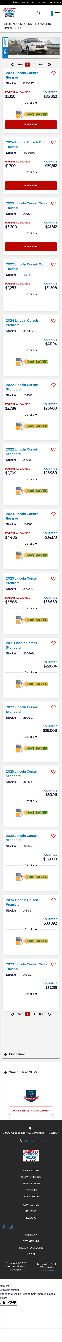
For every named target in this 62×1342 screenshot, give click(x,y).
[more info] (31, 137)
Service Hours (31, 1177)
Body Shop (31, 1190)
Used (5, 53)
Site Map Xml (31, 1241)
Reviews (31, 1211)
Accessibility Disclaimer (31, 1110)
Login (31, 1254)
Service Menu (31, 1183)
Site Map (31, 1234)
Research (31, 1217)
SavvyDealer (47, 1270)
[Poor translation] (12, 1303)
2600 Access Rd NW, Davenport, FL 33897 (29, 2)
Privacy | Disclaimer (31, 1247)
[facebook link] (3, 1227)
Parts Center (31, 1196)
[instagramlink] (11, 1227)
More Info (31, 124)
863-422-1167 (33, 1141)
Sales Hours (31, 1170)
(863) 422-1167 (55, 2)
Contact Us (31, 1204)
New (5, 42)
